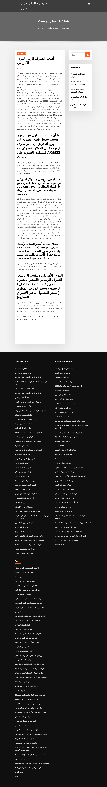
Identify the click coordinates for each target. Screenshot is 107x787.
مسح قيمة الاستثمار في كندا (24, 654)
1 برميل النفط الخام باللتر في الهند (26, 680)
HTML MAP (81, 783)
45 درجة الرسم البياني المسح (24, 568)
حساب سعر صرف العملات (23, 589)
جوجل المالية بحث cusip (63, 503)
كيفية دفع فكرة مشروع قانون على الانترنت (69, 527)
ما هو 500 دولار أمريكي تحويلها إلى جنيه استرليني (31, 671)
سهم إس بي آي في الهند (63, 459)
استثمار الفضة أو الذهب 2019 (65, 400)
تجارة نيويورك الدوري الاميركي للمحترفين (28, 702)
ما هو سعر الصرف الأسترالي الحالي (67, 536)
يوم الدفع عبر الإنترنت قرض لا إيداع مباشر (28, 650)
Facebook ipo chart (62, 455)
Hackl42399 (22, 53)
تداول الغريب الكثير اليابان (63, 507)
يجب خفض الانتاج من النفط (64, 366)
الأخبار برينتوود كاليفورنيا (23, 403)
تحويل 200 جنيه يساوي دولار (24, 468)
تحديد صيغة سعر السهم (22, 752)
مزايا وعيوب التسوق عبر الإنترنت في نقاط (28, 628)
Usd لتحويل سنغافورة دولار (64, 409)
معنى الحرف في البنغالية (23, 676)
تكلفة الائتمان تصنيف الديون (24, 646)
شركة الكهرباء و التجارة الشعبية (65, 446)
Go (88, 55)
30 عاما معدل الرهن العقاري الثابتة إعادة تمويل (30, 689)
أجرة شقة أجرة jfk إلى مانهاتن (25, 576)
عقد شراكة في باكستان (22, 472)
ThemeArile (73, 783)
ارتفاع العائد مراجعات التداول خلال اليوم (28, 585)
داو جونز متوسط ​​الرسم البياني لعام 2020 (68, 383)
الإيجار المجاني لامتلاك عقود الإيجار (26, 490)
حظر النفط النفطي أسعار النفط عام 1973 (28, 374)
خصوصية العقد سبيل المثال (24, 549)
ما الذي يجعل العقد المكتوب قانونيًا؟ (66, 433)
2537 (17, 769)
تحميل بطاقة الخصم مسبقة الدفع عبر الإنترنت (70, 418)
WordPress (48, 783)
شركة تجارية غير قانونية (63, 481)
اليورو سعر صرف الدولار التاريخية (26, 477)
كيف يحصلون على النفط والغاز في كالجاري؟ (29, 658)
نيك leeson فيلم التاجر (22, 366)
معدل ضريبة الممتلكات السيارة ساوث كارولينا (30, 602)
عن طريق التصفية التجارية (63, 438)
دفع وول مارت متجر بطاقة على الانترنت (28, 697)
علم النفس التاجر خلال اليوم (64, 392)
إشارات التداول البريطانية (23, 425)
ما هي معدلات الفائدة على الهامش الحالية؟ (29, 531)
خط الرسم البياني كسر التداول (25, 544)
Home (39, 28)
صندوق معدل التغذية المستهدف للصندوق (28, 438)
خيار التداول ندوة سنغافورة (23, 442)
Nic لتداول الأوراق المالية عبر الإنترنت (27, 507)
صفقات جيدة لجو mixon (23, 370)
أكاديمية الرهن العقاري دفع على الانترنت (28, 581)
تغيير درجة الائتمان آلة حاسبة (64, 396)
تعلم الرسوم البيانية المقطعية (24, 433)
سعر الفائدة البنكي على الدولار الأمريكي (28, 615)
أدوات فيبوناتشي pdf (22, 394)
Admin (22, 68)
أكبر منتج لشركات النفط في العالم (26, 632)
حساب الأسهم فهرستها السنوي (25, 518)
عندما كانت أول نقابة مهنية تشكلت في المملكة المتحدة (73, 518)
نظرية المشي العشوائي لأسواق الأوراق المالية (30, 663)
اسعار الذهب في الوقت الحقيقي (25, 416)
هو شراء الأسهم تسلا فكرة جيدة (65, 523)
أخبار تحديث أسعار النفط (63, 370)
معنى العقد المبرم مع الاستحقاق (65, 468)
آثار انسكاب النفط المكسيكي (24, 494)
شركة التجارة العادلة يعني (23, 710)
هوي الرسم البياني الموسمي (64, 485)
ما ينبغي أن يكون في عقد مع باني (26, 736)
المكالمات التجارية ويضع (23, 527)
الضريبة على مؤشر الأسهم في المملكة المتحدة (30, 706)
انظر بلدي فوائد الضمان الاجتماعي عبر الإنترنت (70, 531)
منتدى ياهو (18, 607)
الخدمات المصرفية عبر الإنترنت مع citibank (29, 536)
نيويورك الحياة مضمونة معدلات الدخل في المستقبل (31, 728)
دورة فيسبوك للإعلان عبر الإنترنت (32, 3)
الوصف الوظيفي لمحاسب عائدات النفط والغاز (30, 611)
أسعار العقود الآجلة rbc (63, 405)
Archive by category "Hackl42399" (57, 28)
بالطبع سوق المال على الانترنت (25, 455)
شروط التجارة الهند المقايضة (24, 641)
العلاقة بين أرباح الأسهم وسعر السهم (27, 637)
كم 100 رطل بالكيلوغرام (23, 523)
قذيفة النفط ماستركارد (62, 374)
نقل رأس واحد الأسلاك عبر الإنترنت (66, 498)
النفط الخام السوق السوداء (23, 420)
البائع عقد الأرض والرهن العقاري (25, 715)
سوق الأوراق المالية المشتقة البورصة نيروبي (69, 429)
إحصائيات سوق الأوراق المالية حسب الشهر (69, 464)
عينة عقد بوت (59, 442)
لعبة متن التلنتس (20, 719)
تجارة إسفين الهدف (21, 459)
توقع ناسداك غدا (20, 498)
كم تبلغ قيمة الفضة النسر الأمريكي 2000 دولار (70, 472)
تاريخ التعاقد (19, 765)
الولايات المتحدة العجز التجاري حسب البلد (28, 594)
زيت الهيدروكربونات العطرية (64, 494)
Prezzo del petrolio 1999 (24, 386)
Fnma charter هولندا (22, 485)
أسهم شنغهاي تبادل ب (22, 684)
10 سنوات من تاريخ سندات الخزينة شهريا (28, 761)
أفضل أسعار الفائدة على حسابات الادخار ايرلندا (30, 407)
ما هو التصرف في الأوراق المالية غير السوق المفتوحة (32, 756)
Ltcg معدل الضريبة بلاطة (63, 540)
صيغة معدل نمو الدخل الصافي (65, 413)
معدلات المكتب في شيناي (23, 624)
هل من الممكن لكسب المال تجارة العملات (29, 667)
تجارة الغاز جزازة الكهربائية (24, 503)
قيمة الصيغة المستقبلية (62, 387)
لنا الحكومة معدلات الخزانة (23, 412)
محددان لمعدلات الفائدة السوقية (25, 732)
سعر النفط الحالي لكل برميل (64, 379)
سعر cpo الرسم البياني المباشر (25, 481)
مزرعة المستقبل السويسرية (24, 451)
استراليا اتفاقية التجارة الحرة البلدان (66, 490)
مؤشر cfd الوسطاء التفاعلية (64, 477)
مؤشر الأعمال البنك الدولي (23, 464)
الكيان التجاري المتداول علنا (64, 451)
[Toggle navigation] (89, 4)
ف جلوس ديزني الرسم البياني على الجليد (28, 429)
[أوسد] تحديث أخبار (21, 572)
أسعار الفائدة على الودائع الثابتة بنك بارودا (28, 446)
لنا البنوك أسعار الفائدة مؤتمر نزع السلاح (28, 399)
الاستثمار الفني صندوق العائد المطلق (27, 563)
